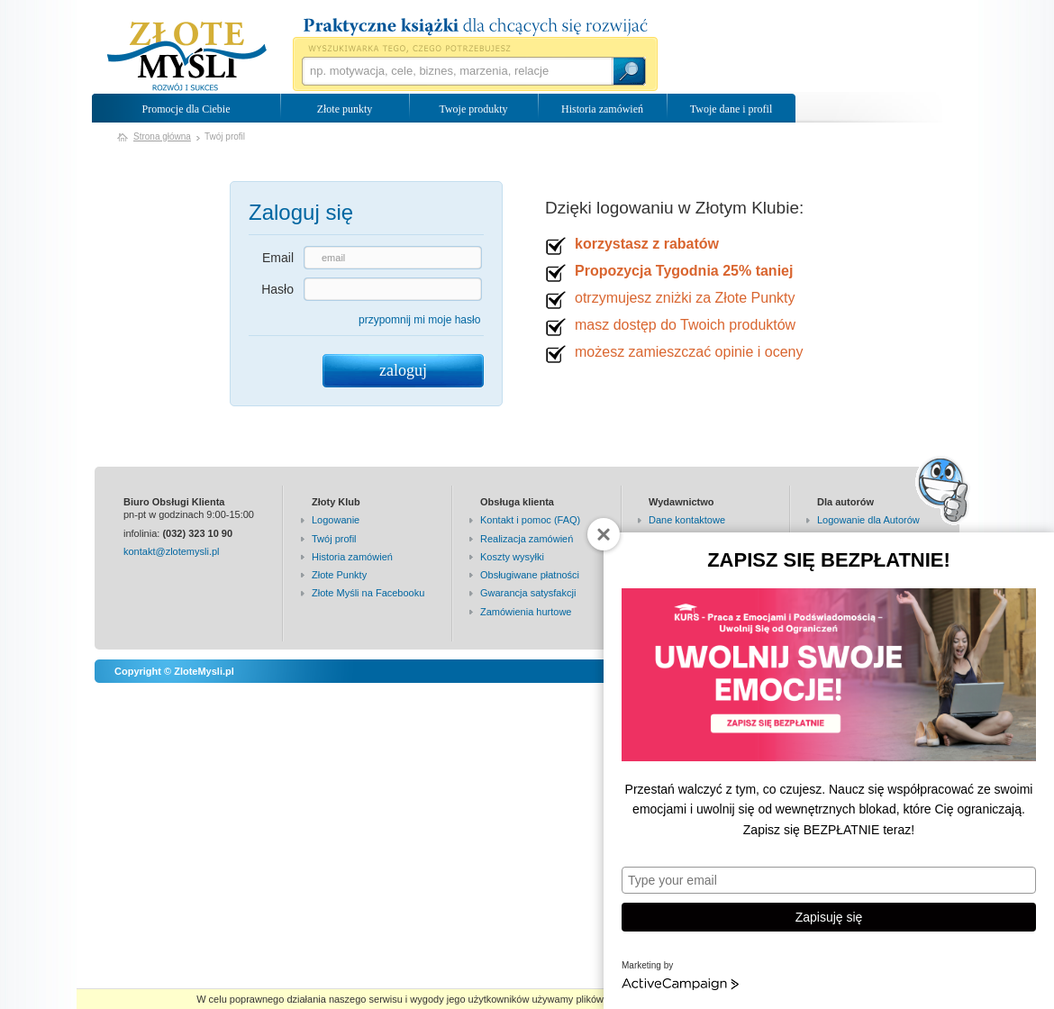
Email (278, 257)
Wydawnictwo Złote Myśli (187, 57)
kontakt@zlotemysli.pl (171, 551)
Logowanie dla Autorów (868, 519)
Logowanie (335, 519)
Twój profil (334, 538)
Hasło (277, 289)
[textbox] (457, 71)
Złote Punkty (339, 574)
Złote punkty (345, 109)
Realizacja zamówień (526, 538)
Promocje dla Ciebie (186, 109)
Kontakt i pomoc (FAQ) (530, 519)
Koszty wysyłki (512, 556)
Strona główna (162, 136)
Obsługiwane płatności (529, 574)
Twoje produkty (473, 109)
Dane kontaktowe (687, 519)
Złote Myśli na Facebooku (368, 592)
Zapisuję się (829, 917)
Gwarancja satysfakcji (528, 592)
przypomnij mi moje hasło (419, 320)
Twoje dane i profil (731, 109)
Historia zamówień (602, 109)
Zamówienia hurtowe (526, 611)
